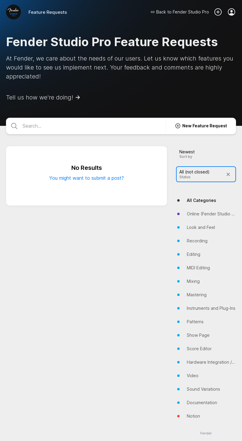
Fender (206, 433)
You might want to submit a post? (86, 178)
